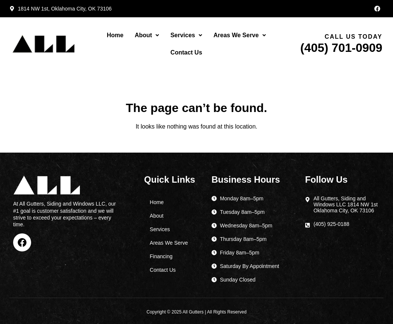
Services (186, 35)
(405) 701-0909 (341, 48)
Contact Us (186, 52)
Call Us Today (353, 36)
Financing (161, 256)
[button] (147, 35)
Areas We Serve (239, 35)
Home (115, 35)
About (147, 35)
